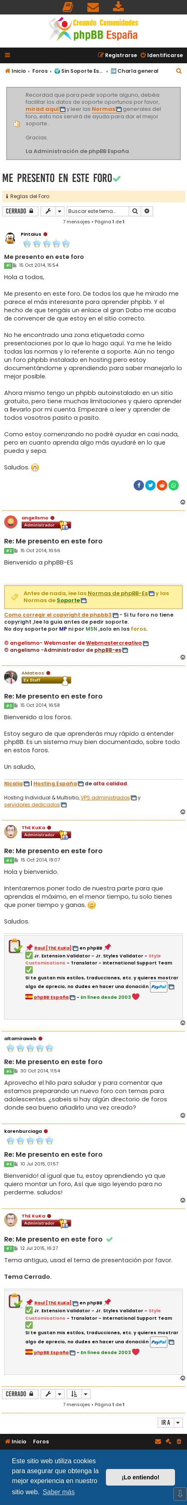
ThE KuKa (33, 827)
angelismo (35, 517)
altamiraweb (20, 1038)
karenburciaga (23, 1131)
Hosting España (55, 783)
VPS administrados (105, 797)
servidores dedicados (32, 805)
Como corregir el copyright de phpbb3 (58, 615)
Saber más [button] (58, 1491)
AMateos (33, 673)
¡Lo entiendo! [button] (140, 1477)
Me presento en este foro (57, 178)
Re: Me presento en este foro (53, 541)
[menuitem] (68, 7)
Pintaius (31, 234)
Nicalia (13, 783)
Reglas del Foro (27, 196)
